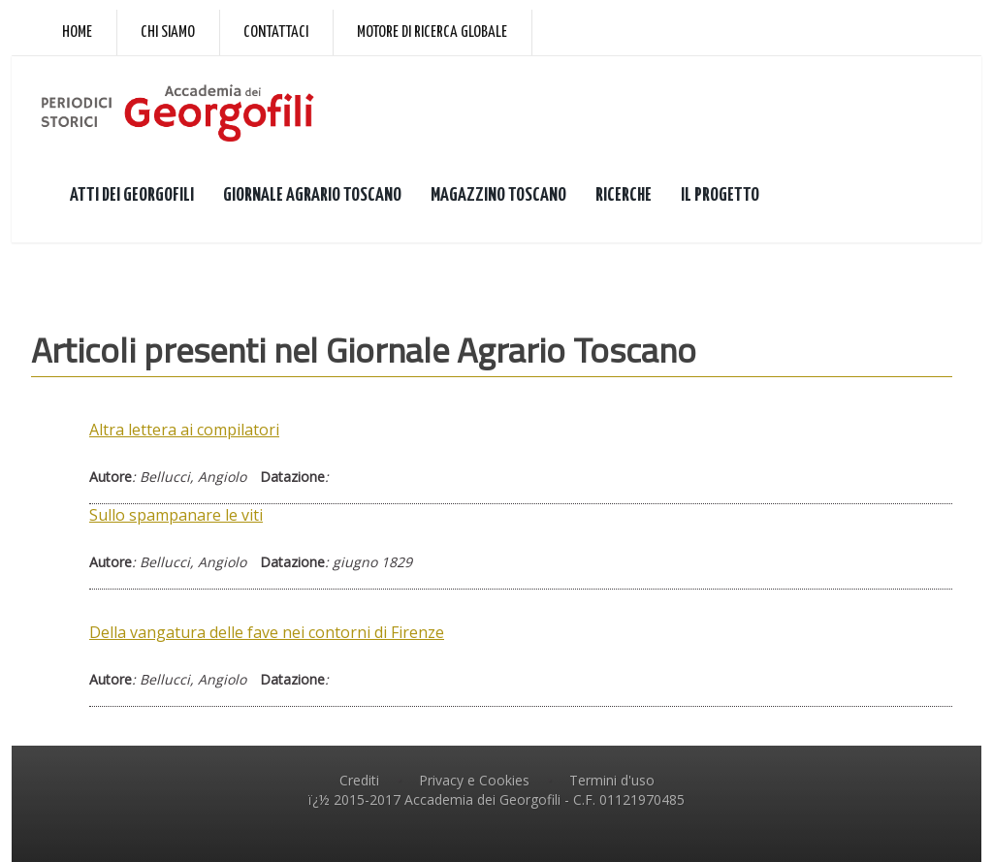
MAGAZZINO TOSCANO (498, 195)
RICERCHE (623, 195)
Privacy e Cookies (474, 780)
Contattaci (275, 32)
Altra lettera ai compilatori (184, 429)
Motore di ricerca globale (432, 32)
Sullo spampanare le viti (176, 515)
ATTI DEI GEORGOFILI (132, 195)
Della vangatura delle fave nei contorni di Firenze (266, 632)
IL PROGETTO (720, 195)
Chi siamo (168, 32)
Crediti (359, 780)
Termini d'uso (612, 780)
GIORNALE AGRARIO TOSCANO (312, 195)
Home (77, 32)
